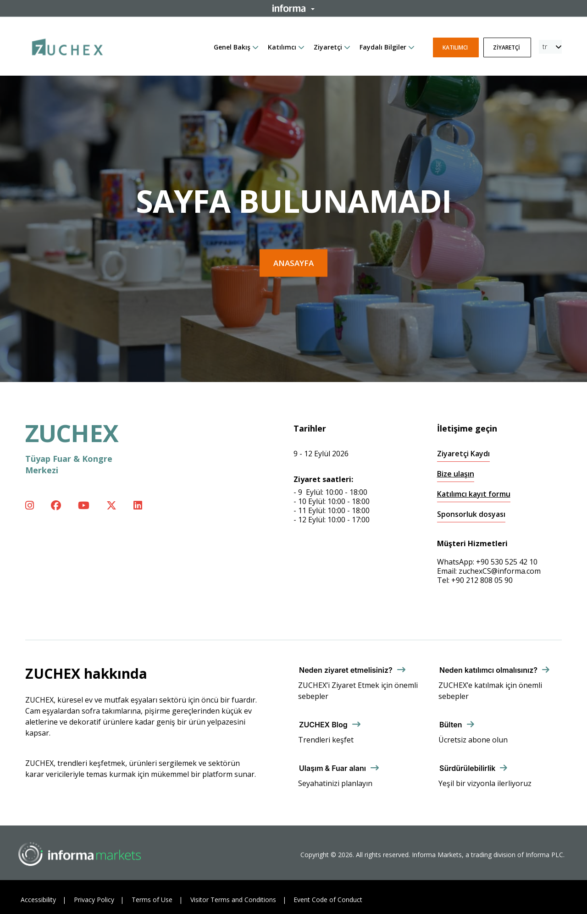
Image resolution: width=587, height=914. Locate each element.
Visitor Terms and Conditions (233, 899)
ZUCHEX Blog (323, 724)
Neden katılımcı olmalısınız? (488, 670)
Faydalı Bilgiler (383, 47)
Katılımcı (282, 47)
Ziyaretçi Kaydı (463, 454)
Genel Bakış (232, 47)
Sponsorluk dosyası (471, 514)
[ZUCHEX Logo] (67, 45)
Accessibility (38, 899)
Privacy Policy (94, 899)
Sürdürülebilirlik (467, 768)
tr (545, 46)
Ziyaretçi (328, 47)
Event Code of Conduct (328, 899)
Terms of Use (152, 899)
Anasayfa (293, 263)
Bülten (450, 724)
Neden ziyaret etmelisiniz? (346, 670)
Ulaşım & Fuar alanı (332, 768)
